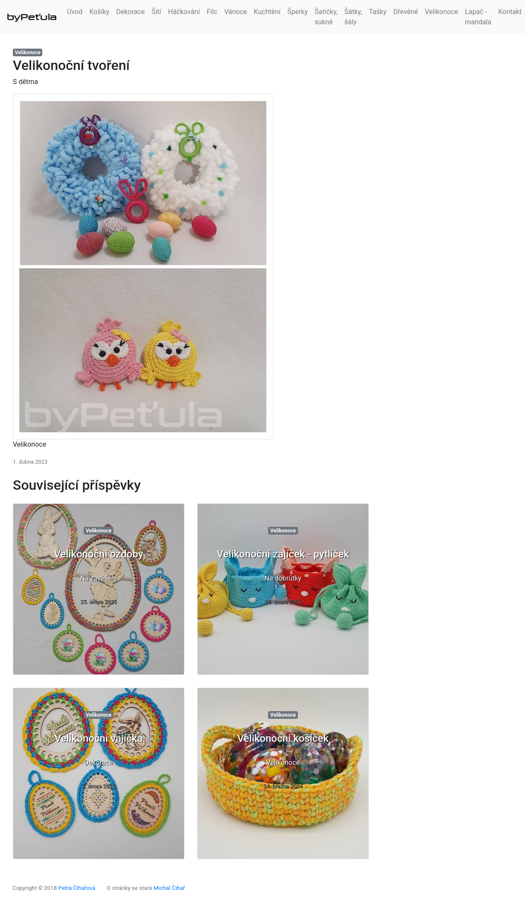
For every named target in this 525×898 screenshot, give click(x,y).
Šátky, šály (353, 17)
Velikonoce (441, 12)
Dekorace (130, 12)
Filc (212, 12)
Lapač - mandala (478, 17)
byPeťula (32, 17)
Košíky (99, 12)
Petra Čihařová (77, 888)
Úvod (74, 12)
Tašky (377, 12)
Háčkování (184, 12)
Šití (156, 12)
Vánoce (235, 12)
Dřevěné (406, 12)
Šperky (297, 12)
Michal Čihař (169, 888)
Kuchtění (267, 12)
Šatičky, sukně (326, 17)
